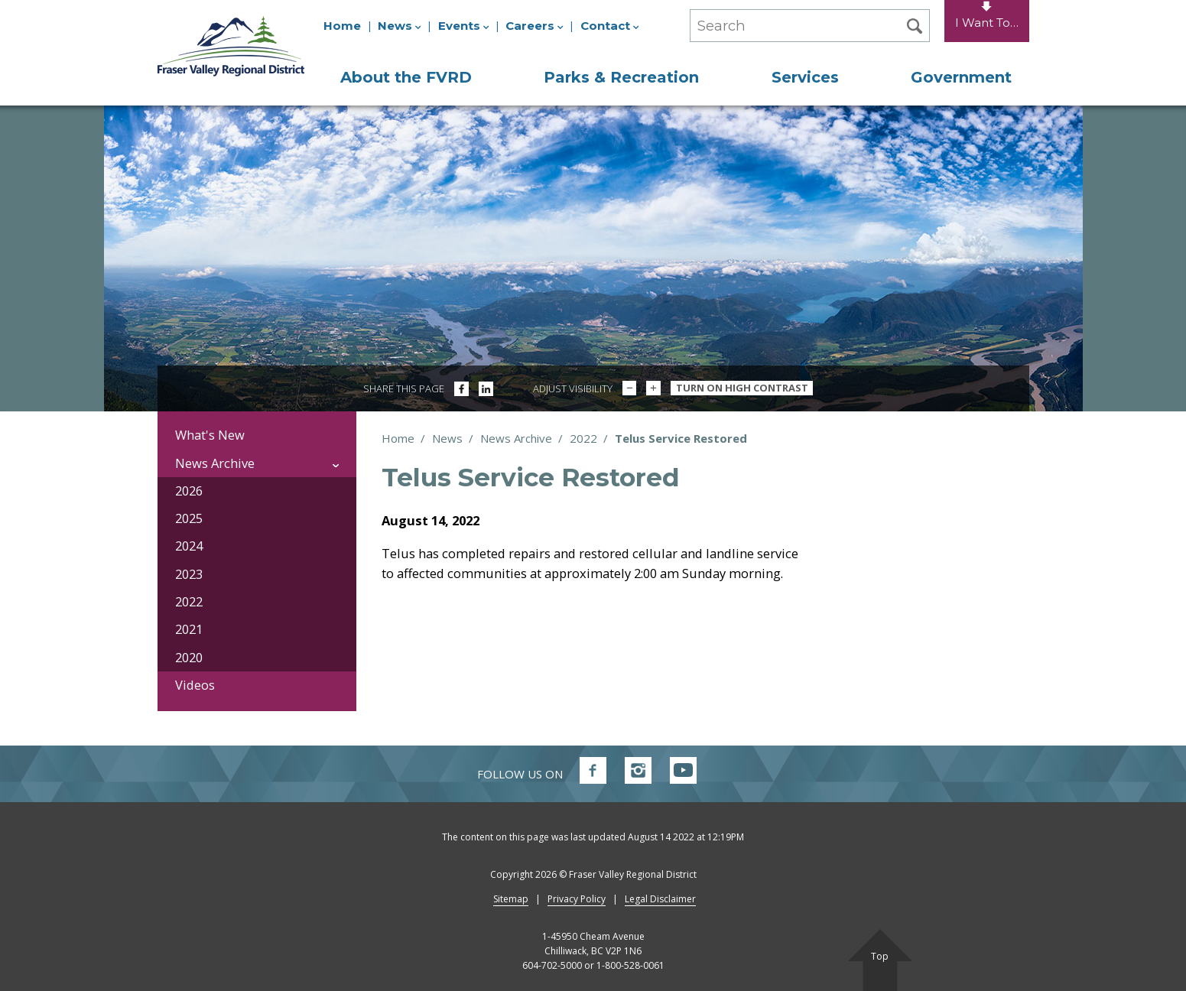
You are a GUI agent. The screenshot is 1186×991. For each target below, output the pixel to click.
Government (961, 77)
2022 (583, 438)
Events (463, 25)
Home (342, 25)
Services (805, 77)
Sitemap (510, 898)
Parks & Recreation (621, 77)
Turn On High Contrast (742, 388)
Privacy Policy (577, 898)
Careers (534, 25)
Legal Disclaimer (660, 898)
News (399, 25)
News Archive (516, 438)
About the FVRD (406, 77)
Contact (609, 25)
